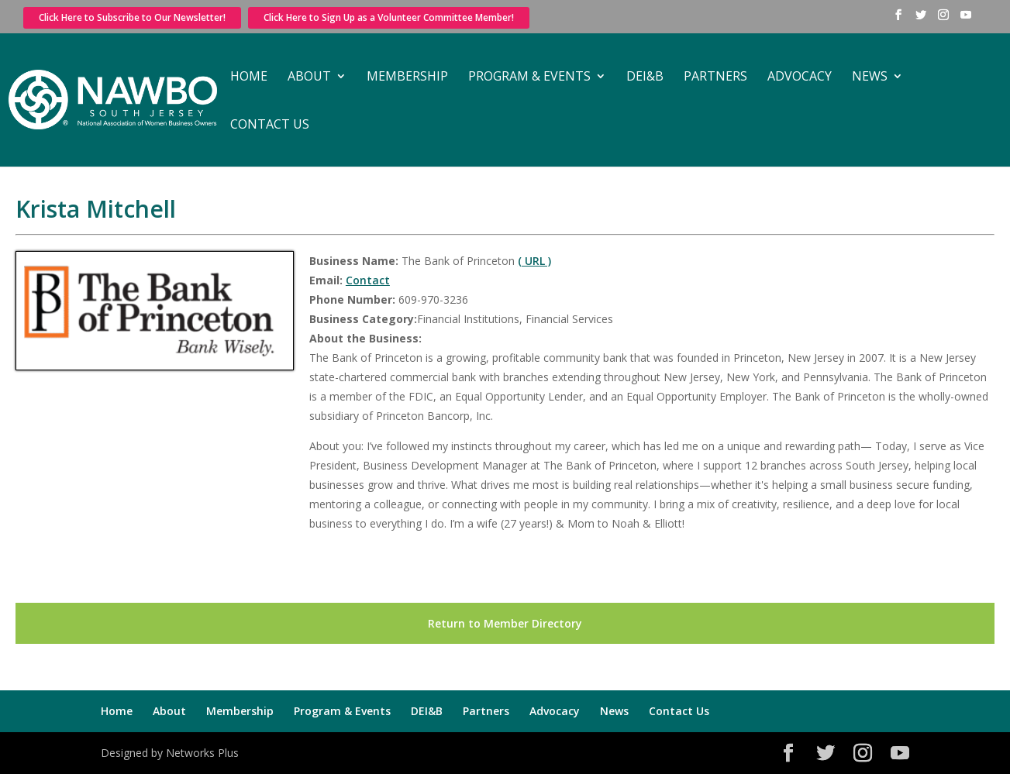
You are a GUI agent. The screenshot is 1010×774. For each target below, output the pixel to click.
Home (248, 77)
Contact (368, 280)
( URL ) (534, 260)
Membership (407, 77)
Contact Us (269, 125)
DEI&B (645, 77)
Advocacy (799, 77)
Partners (715, 77)
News (870, 77)
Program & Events (529, 77)
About (309, 77)
